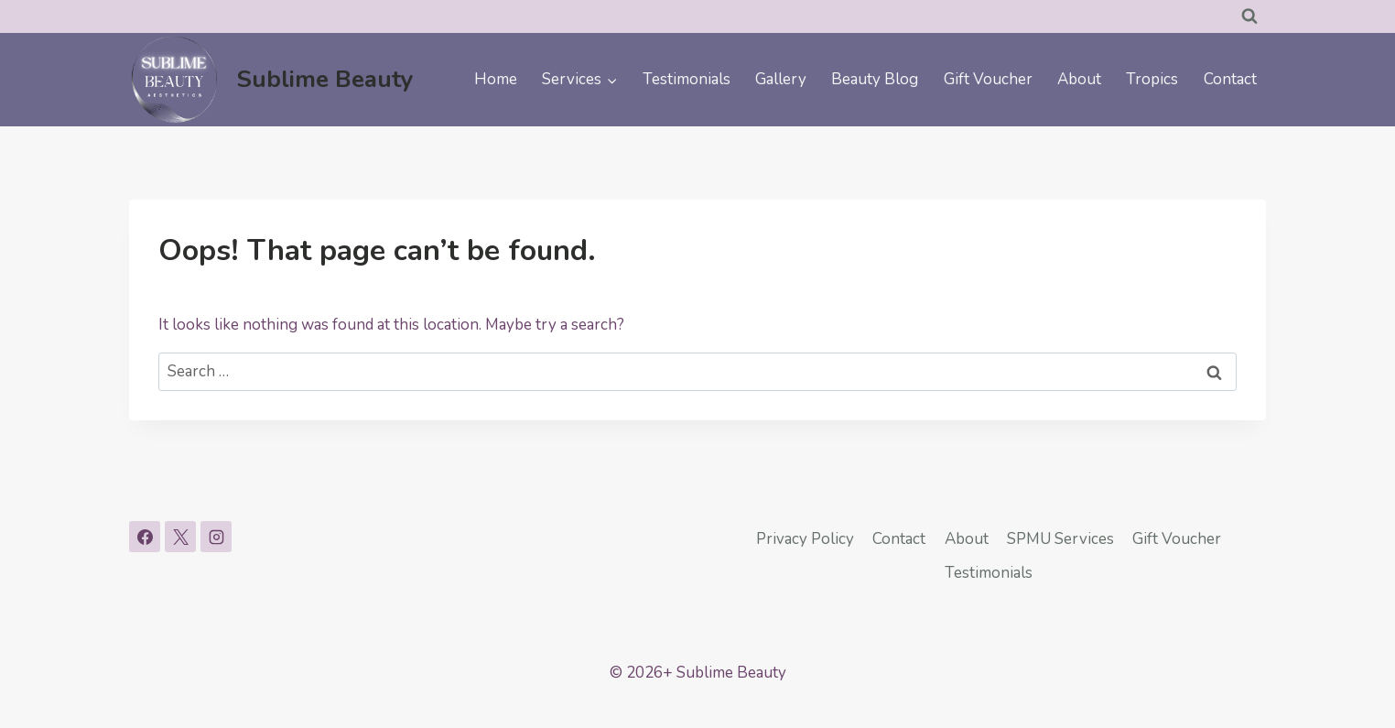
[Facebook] (144, 536)
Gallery (780, 79)
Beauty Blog (874, 79)
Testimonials (686, 79)
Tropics (1152, 79)
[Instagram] (216, 536)
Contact (1230, 79)
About (1079, 79)
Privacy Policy (805, 538)
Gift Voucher (988, 79)
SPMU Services (1060, 538)
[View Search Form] (1249, 16)
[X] (180, 536)
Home (495, 79)
